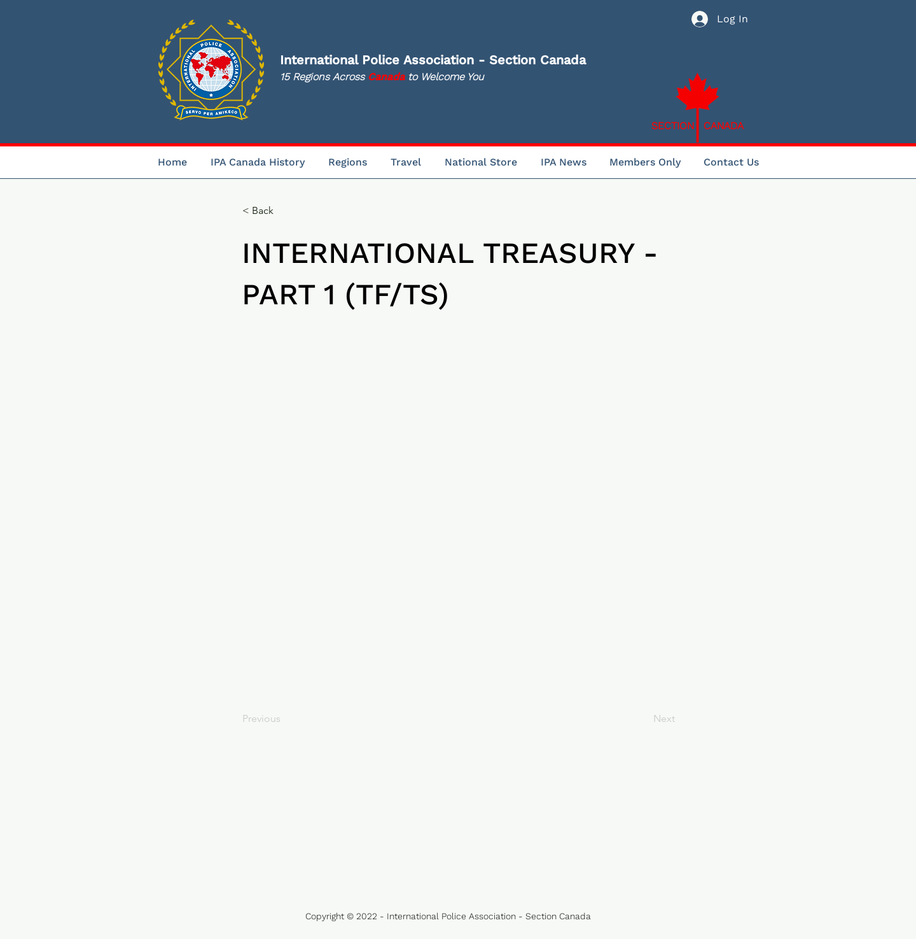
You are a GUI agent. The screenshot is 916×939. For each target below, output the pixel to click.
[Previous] (284, 718)
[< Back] (284, 210)
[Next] (643, 718)
